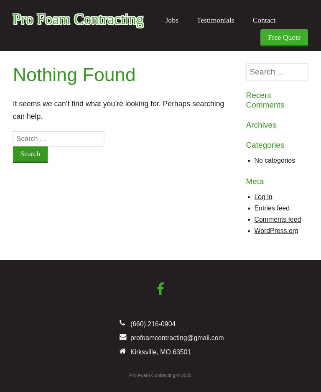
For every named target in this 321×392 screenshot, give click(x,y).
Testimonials (215, 20)
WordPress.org (276, 230)
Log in (264, 196)
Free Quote (284, 37)
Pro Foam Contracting (78, 19)
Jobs (171, 20)
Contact (263, 20)
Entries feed (272, 208)
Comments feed (278, 219)
